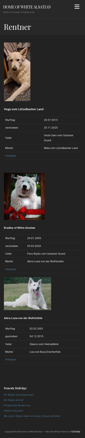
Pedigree (10, 155)
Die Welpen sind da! (13, 400)
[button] (77, 7)
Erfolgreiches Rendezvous (17, 405)
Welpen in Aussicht (13, 410)
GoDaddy (75, 431)
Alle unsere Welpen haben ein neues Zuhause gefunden (32, 416)
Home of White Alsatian (27, 6)
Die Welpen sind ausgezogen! (19, 394)
